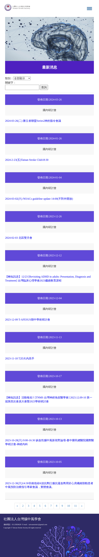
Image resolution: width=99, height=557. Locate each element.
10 (68, 505)
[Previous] (17, 506)
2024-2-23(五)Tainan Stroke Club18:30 (26, 159)
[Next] (82, 506)
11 (75, 505)
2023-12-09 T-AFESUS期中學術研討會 (27, 319)
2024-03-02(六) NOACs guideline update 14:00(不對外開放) (39, 198)
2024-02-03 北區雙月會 (18, 237)
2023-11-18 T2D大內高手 (19, 358)
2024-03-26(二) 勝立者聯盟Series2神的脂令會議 (33, 120)
